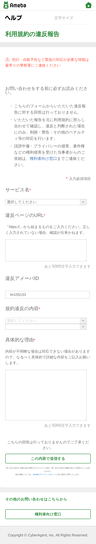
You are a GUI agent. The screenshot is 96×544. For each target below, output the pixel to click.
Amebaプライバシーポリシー (44, 474)
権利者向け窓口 (43, 158)
